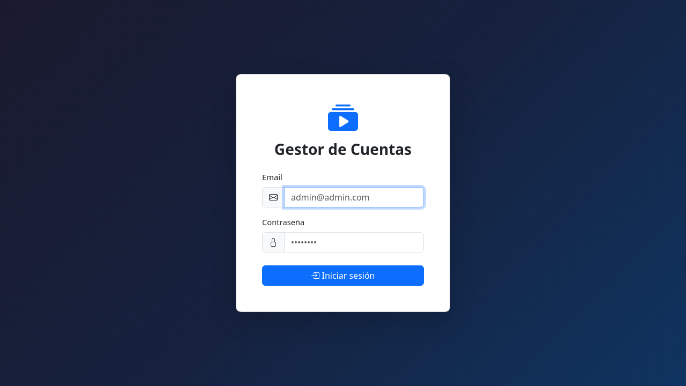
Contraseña (283, 222)
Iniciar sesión (343, 275)
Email (272, 177)
